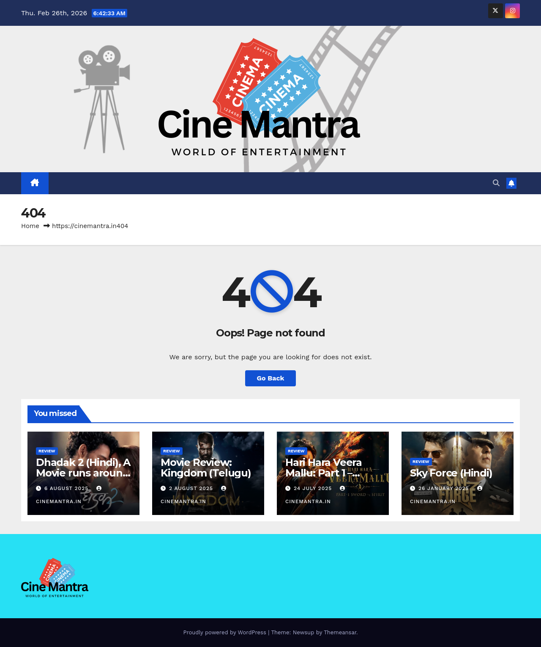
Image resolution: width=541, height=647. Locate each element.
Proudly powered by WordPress (225, 632)
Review (46, 451)
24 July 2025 (314, 488)
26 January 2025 (444, 488)
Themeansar (340, 632)
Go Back (270, 378)
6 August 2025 (67, 488)
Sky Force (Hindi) (451, 473)
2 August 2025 (192, 488)
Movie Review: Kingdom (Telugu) (206, 467)
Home (30, 226)
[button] (496, 183)
